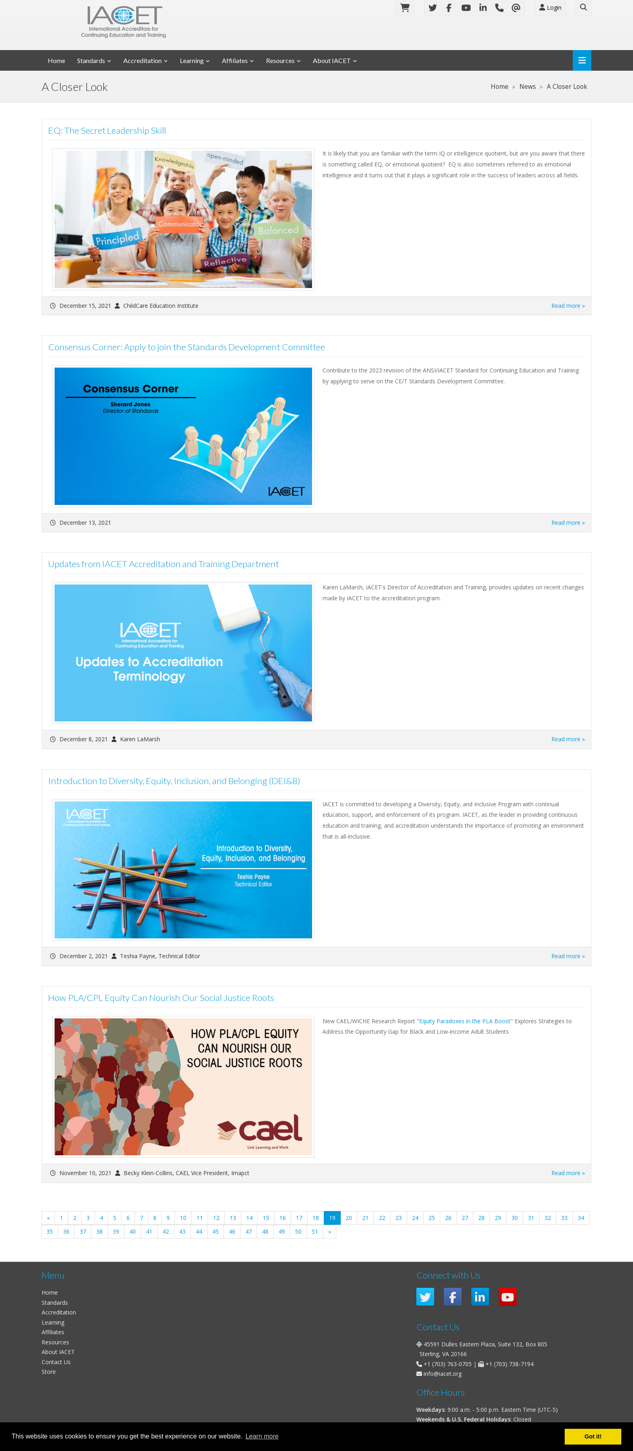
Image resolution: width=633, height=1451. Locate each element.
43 (182, 1231)
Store (49, 1371)
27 (465, 1218)
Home (56, 60)
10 (183, 1218)
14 (249, 1218)
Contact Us (56, 1362)
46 (232, 1231)
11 (199, 1218)
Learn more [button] (262, 1436)
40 (132, 1231)
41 (149, 1231)
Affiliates (235, 60)
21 (365, 1218)
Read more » (568, 305)
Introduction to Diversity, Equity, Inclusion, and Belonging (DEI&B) (174, 780)
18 (315, 1218)
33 (564, 1218)
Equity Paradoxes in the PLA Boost (465, 1021)
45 (215, 1231)
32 (547, 1218)
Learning (192, 60)
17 (299, 1218)
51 (315, 1231)
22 (382, 1218)
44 (199, 1231)
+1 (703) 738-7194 (509, 1364)
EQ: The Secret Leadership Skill (107, 130)
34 (581, 1218)
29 (498, 1218)
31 (531, 1218)
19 (335, 1217)
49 (282, 1231)
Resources (280, 60)
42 (165, 1231)
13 (233, 1218)
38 (99, 1231)
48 (265, 1231)
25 (431, 1218)
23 (398, 1218)
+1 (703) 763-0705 (448, 1364)
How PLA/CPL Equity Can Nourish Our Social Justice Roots (161, 997)
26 (448, 1218)
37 (83, 1231)
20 (349, 1218)
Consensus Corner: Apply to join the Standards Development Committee (186, 346)
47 (248, 1231)
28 (481, 1218)
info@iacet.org (443, 1373)
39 (116, 1231)
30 (514, 1218)
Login (550, 7)
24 (415, 1218)
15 (266, 1218)
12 (216, 1218)
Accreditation (142, 60)
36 (66, 1231)
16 (282, 1218)
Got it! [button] (592, 1436)
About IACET (332, 60)
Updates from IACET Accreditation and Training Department (163, 563)
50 (298, 1231)
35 (49, 1231)
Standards (91, 60)
